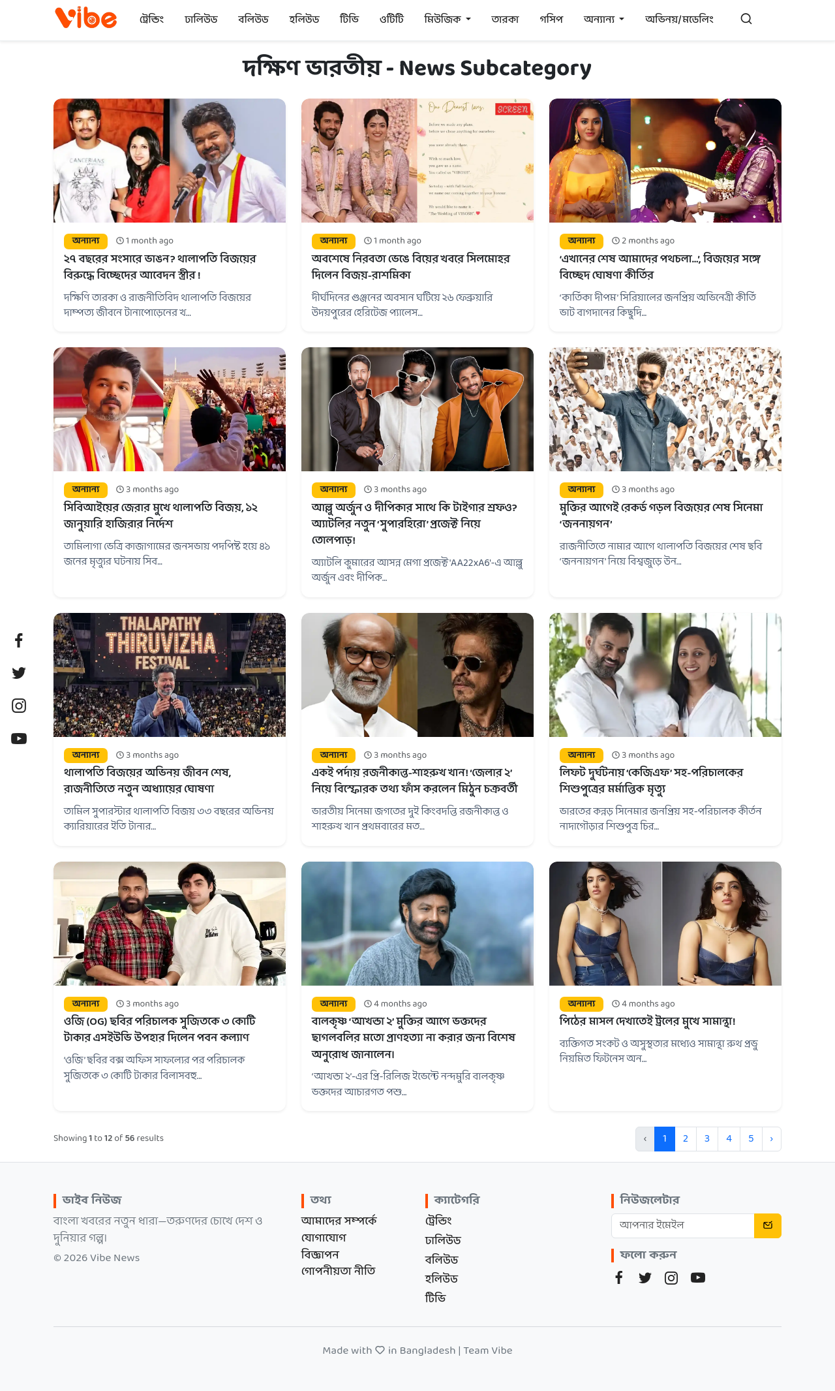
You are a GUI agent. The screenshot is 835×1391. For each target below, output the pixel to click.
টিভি (349, 20)
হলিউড (305, 20)
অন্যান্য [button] (600, 20)
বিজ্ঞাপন (320, 1255)
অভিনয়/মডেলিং (679, 20)
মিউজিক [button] (444, 20)
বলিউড (254, 20)
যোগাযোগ (323, 1238)
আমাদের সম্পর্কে (339, 1221)
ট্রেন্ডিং (152, 20)
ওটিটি (392, 20)
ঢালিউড (201, 20)
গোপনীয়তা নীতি (338, 1271)
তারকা (505, 20)
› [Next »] (771, 1139)
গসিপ (551, 20)
